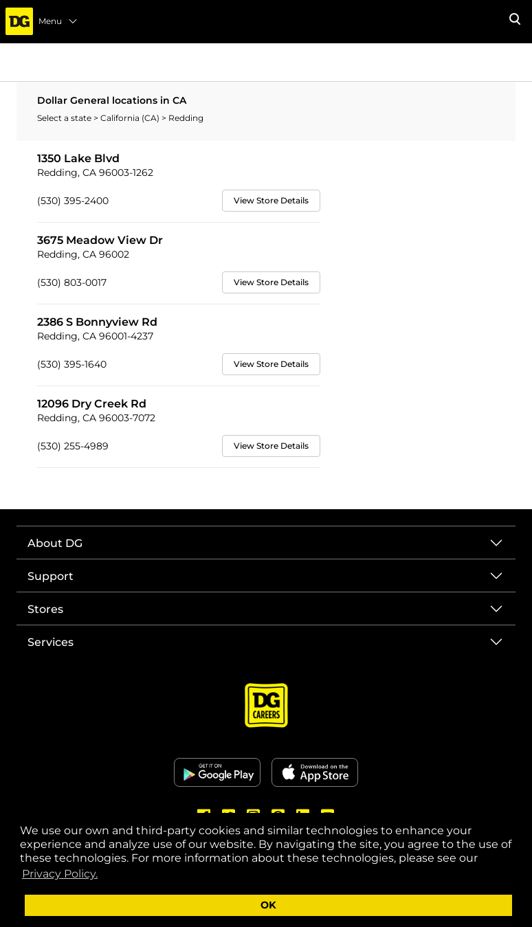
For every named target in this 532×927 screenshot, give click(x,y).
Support (50, 576)
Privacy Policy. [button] (60, 873)
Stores (45, 609)
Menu (58, 21)
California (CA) (131, 118)
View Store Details (271, 200)
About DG (54, 543)
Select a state (65, 118)
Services (50, 642)
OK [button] (268, 905)
